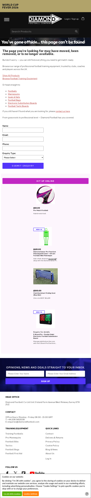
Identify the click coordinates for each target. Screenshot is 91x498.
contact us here (63, 111)
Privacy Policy (52, 441)
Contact (49, 434)
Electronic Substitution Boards (22, 103)
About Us (50, 453)
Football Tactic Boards (18, 106)
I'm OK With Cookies (12, 494)
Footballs (12, 91)
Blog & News (52, 449)
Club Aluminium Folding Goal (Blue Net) (44, 294)
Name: (5, 125)
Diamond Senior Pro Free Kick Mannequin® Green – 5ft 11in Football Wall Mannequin (44, 253)
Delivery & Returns (54, 437)
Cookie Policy (52, 445)
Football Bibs (12, 441)
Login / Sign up (72, 19)
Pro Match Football (40, 210)
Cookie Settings (30, 493)
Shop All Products (11, 75)
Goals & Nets (14, 97)
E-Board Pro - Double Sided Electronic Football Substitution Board (45, 336)
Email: (5, 134)
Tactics (8, 445)
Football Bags (14, 100)
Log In (48, 458)
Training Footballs (14, 434)
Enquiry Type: (9, 153)
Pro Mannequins (13, 437)
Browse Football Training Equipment (19, 78)
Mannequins (14, 94)
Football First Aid (13, 453)
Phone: (5, 144)
